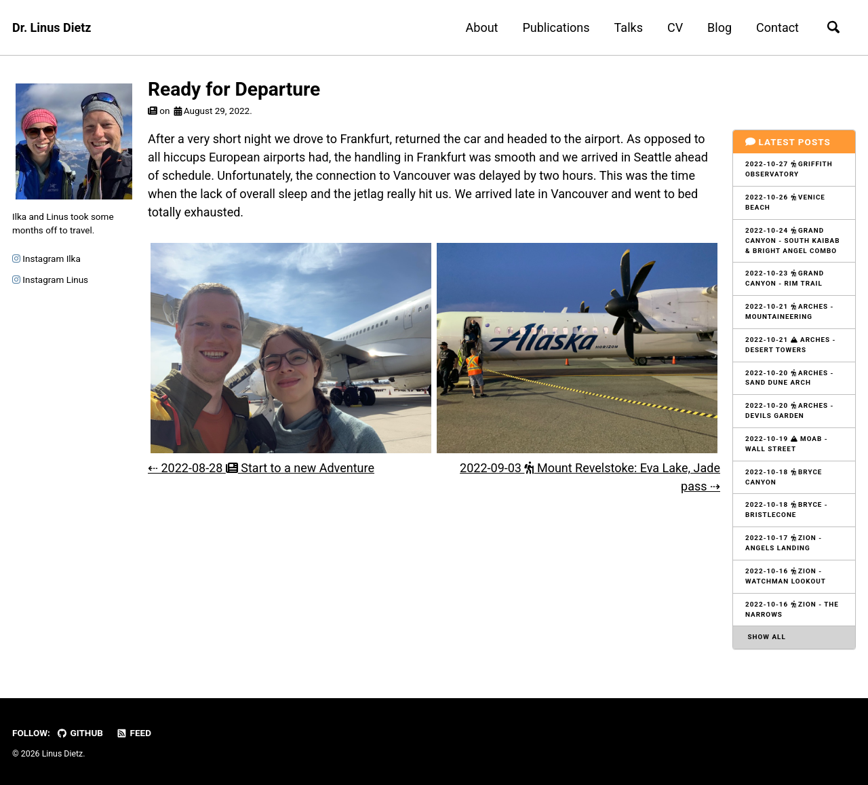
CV (675, 27)
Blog (719, 27)
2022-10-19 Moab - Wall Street (786, 444)
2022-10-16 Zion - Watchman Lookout (785, 576)
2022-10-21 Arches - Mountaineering (789, 311)
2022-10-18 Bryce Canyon (783, 477)
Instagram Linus (50, 279)
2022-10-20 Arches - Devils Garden (789, 410)
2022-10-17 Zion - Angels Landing (783, 543)
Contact (777, 27)
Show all (765, 636)
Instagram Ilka (46, 258)
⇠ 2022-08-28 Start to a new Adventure (261, 468)
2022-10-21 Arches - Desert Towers (790, 344)
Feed (133, 732)
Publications (555, 27)
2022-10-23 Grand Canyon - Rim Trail (784, 278)
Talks (628, 27)
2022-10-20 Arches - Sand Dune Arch (789, 378)
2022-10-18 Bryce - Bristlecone (786, 509)
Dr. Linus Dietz (51, 27)
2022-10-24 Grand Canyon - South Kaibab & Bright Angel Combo (792, 240)
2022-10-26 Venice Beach (785, 202)
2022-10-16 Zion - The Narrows (792, 609)
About (482, 27)
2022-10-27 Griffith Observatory (789, 169)
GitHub (79, 732)
